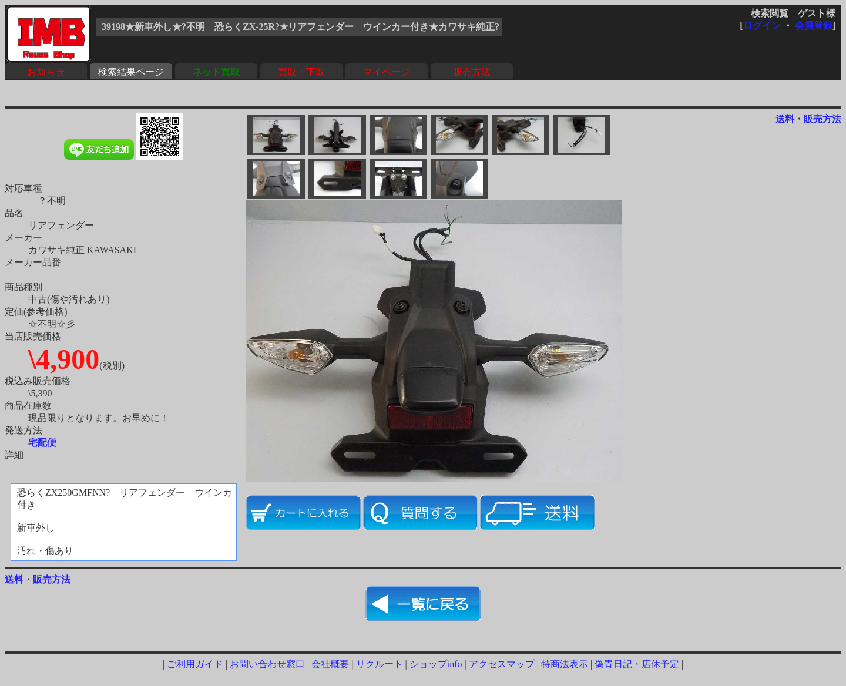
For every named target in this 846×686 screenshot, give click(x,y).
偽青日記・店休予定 (637, 664)
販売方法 (472, 72)
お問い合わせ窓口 (267, 664)
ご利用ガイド (195, 664)
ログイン (762, 26)
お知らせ (46, 72)
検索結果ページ (131, 72)
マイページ (386, 72)
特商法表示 (564, 664)
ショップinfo (435, 664)
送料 (785, 119)
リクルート (379, 664)
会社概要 (330, 664)
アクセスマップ (502, 664)
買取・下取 (301, 72)
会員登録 (813, 26)
